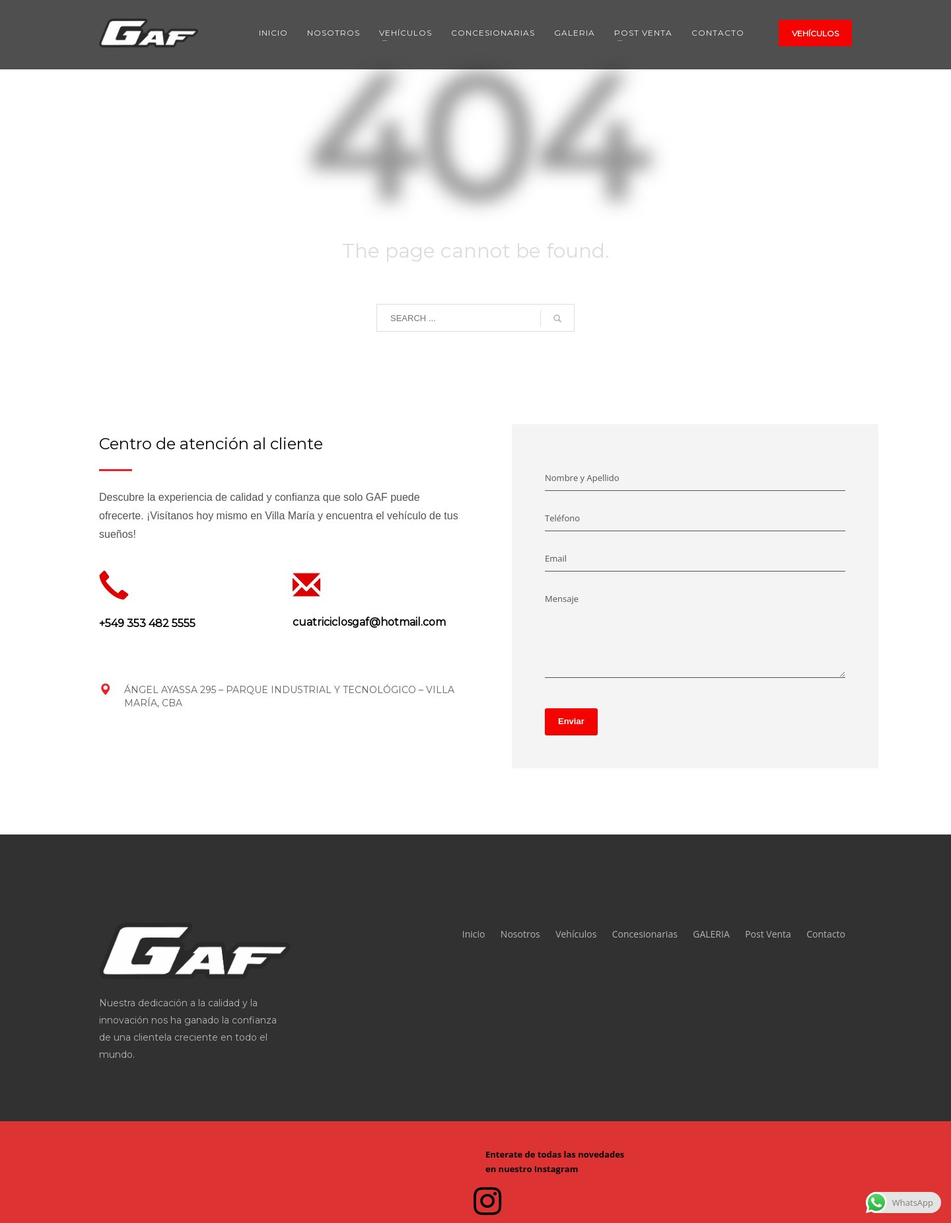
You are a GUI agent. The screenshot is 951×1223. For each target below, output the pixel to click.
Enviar (571, 721)
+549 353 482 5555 (147, 623)
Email (556, 558)
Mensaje (562, 599)
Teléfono (562, 518)
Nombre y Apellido (582, 478)
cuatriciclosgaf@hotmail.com (369, 622)
